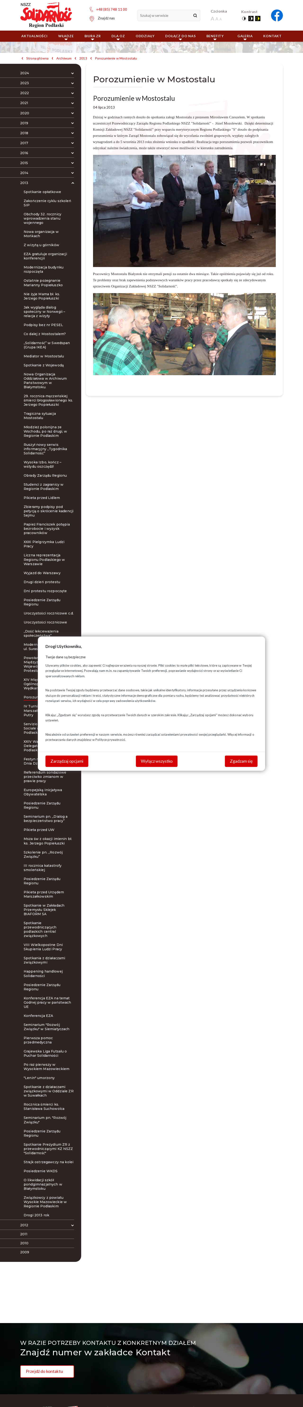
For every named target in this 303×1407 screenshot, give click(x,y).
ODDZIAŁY (145, 36)
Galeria (245, 37)
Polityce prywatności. (110, 740)
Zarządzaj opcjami (66, 761)
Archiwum (63, 58)
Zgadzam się (241, 761)
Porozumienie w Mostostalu (116, 58)
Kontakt (272, 36)
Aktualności (34, 36)
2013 (83, 58)
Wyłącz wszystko (157, 761)
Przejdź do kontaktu (44, 1371)
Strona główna (37, 58)
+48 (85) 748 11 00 (111, 9)
